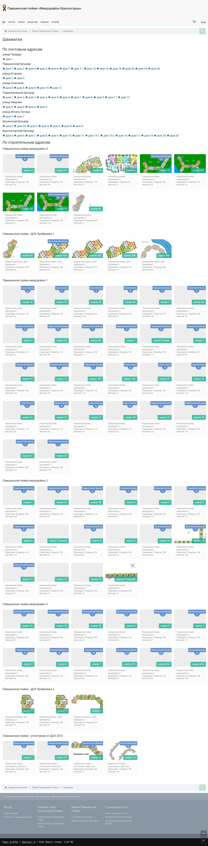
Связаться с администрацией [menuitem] (65, 796)
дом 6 (53, 68)
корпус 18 (130, 417)
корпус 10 (27, 379)
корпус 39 (27, 209)
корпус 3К (199, 302)
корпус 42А (61, 255)
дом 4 (30, 68)
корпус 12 (27, 579)
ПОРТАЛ (11, 22)
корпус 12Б (129, 379)
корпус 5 (28, 340)
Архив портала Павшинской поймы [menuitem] (51, 818)
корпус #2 (62, 757)
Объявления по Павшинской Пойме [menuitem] (119, 822)
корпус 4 (28, 170)
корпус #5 (62, 170)
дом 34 (141, 68)
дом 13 (124, 97)
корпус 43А (198, 664)
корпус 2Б (130, 302)
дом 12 (90, 68)
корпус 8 (96, 170)
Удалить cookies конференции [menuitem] (18, 796)
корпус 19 (165, 417)
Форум (21, 22)
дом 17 (134, 135)
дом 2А (20, 126)
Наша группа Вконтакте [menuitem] (116, 813)
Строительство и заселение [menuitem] (118, 817)
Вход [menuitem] (203, 22)
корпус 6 (28, 540)
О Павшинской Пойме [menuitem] (81, 817)
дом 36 (154, 68)
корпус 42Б (95, 255)
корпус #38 (198, 170)
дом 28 (173, 135)
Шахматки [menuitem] (32, 22)
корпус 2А (96, 302)
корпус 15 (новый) (126, 579)
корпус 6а (96, 757)
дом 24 (160, 135)
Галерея (55, 22)
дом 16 (102, 68)
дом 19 (147, 135)
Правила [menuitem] (44, 22)
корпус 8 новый (161, 340)
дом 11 (77, 68)
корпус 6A (62, 340)
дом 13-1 (92, 135)
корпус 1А (27, 302)
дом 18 (115, 68)
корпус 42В (129, 255)
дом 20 (128, 68)
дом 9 (98, 97)
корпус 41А (129, 664)
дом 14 (121, 135)
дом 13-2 (107, 135)
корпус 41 (96, 209)
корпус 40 (62, 209)
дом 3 (19, 68)
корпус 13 (165, 379)
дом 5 (42, 68)
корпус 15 (27, 417)
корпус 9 (131, 170)
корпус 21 (27, 456)
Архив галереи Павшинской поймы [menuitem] (51, 824)
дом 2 (19, 97)
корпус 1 (28, 502)
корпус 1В (96, 626)
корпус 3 (165, 302)
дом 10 (43, 87)
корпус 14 (199, 379)
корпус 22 (62, 456)
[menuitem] (32, 22)
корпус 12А (95, 379)
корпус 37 (165, 170)
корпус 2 (131, 626)
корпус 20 (199, 417)
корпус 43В (164, 255)
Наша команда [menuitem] (42, 796)
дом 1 (7, 59)
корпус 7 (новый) (58, 540)
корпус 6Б (96, 340)
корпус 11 (62, 379)
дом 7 (64, 68)
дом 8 (30, 87)
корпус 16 (62, 417)
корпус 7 (131, 340)
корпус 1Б (62, 302)
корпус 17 (96, 417)
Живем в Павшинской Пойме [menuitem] (85, 821)
